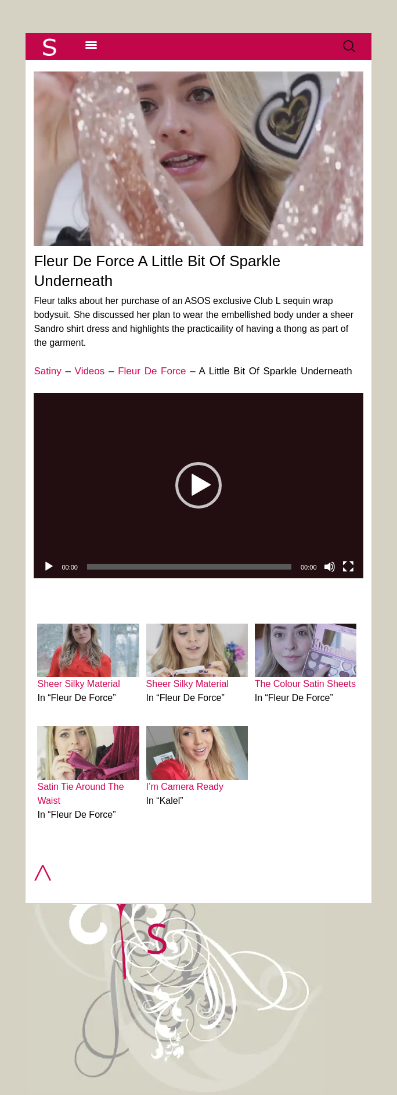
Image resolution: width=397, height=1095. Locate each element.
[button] (198, 485)
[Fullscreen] (348, 566)
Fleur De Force (152, 371)
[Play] (49, 566)
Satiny (47, 371)
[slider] (189, 567)
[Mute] (329, 566)
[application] (198, 485)
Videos (90, 371)
